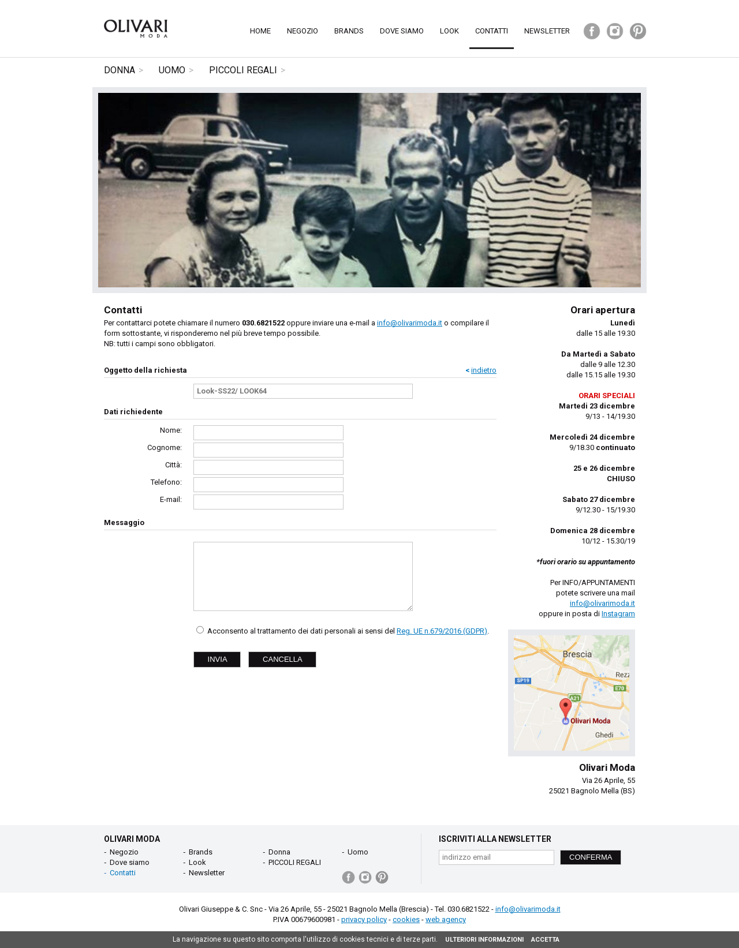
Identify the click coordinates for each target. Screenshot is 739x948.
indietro (484, 370)
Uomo (172, 70)
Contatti (491, 31)
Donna (119, 70)
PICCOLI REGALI (243, 70)
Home (260, 31)
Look (449, 31)
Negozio (302, 31)
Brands (349, 31)
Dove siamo (402, 31)
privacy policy (364, 919)
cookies (406, 919)
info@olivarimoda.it (409, 323)
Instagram (618, 613)
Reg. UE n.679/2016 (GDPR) (442, 631)
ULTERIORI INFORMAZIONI (484, 939)
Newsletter (547, 31)
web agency (446, 919)
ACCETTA (545, 939)
